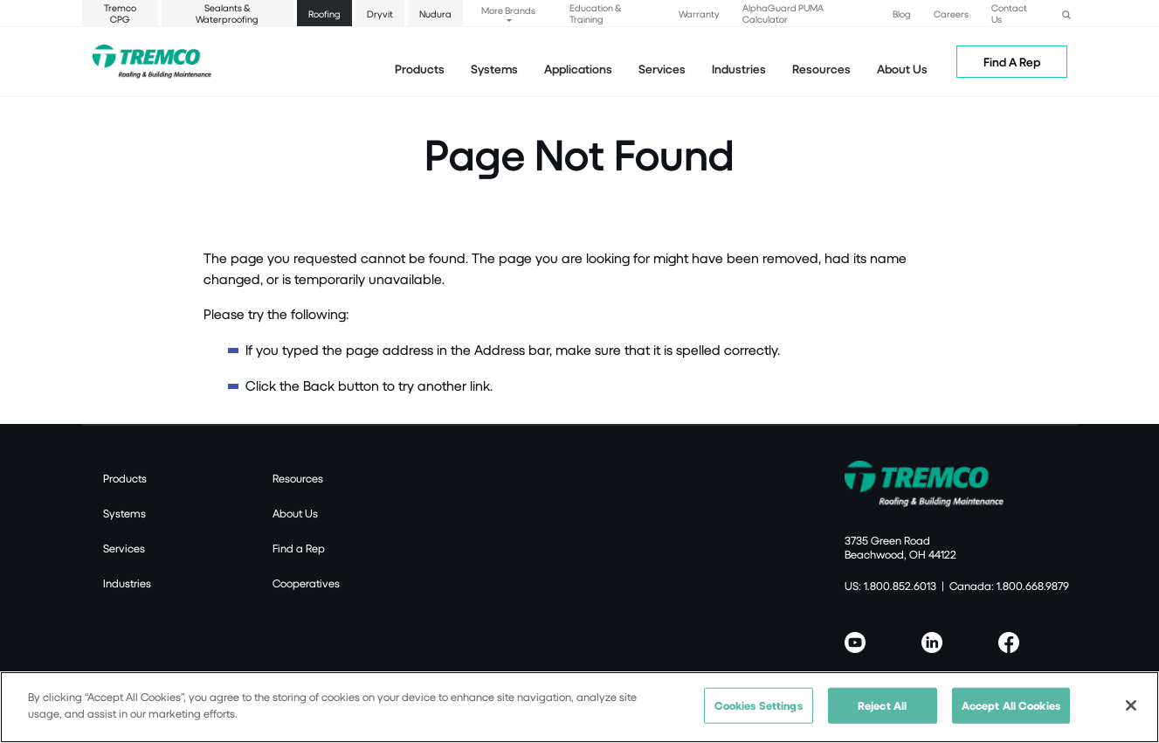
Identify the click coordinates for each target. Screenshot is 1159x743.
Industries (127, 583)
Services (124, 548)
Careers (951, 13)
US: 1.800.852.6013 (890, 586)
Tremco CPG (120, 13)
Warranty (699, 13)
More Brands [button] (508, 10)
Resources (821, 68)
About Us (902, 68)
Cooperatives (306, 583)
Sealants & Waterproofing (227, 13)
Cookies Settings (758, 712)
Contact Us (1009, 13)
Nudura (435, 13)
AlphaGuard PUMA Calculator (783, 13)
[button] (1066, 12)
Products (420, 68)
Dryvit (380, 13)
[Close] (1131, 711)
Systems (124, 513)
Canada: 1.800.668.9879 (1009, 586)
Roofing (324, 13)
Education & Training (595, 13)
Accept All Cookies (1011, 712)
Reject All (882, 712)
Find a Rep (299, 548)
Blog (902, 13)
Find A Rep (1011, 61)
